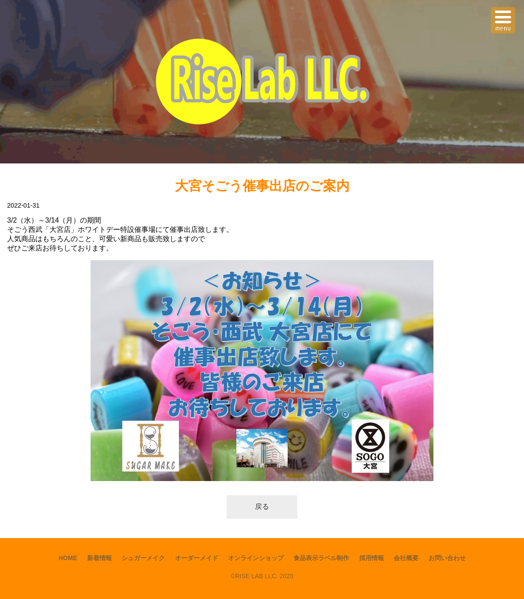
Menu (504, 15)
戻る (262, 506)
